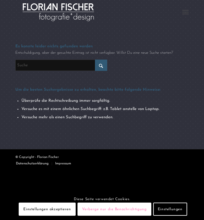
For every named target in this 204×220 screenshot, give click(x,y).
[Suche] (61, 65)
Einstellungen (170, 209)
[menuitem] (185, 12)
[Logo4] (84, 12)
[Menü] (185, 12)
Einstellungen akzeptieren (47, 209)
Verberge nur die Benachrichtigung (114, 209)
